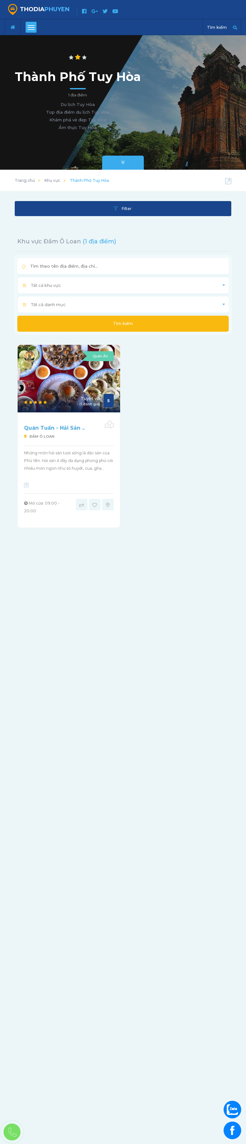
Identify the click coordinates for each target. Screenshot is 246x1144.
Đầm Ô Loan (39, 436)
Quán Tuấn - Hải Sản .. (54, 428)
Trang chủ (25, 180)
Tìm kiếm (123, 323)
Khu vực (52, 180)
